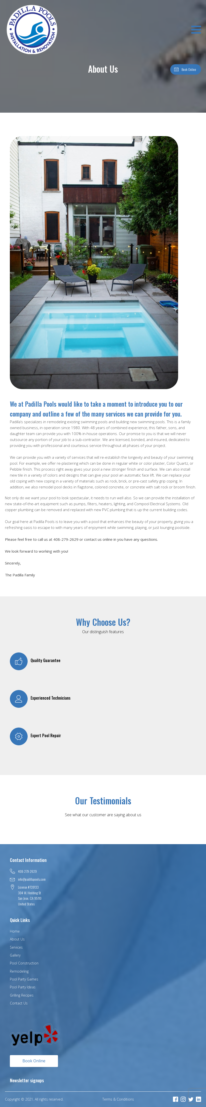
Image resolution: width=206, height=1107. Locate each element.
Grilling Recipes (22, 995)
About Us (17, 939)
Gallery (15, 955)
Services (16, 947)
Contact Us (19, 1003)
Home (15, 931)
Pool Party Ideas (23, 987)
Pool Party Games (24, 979)
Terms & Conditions (118, 1099)
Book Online (33, 1061)
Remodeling (19, 971)
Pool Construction (24, 963)
